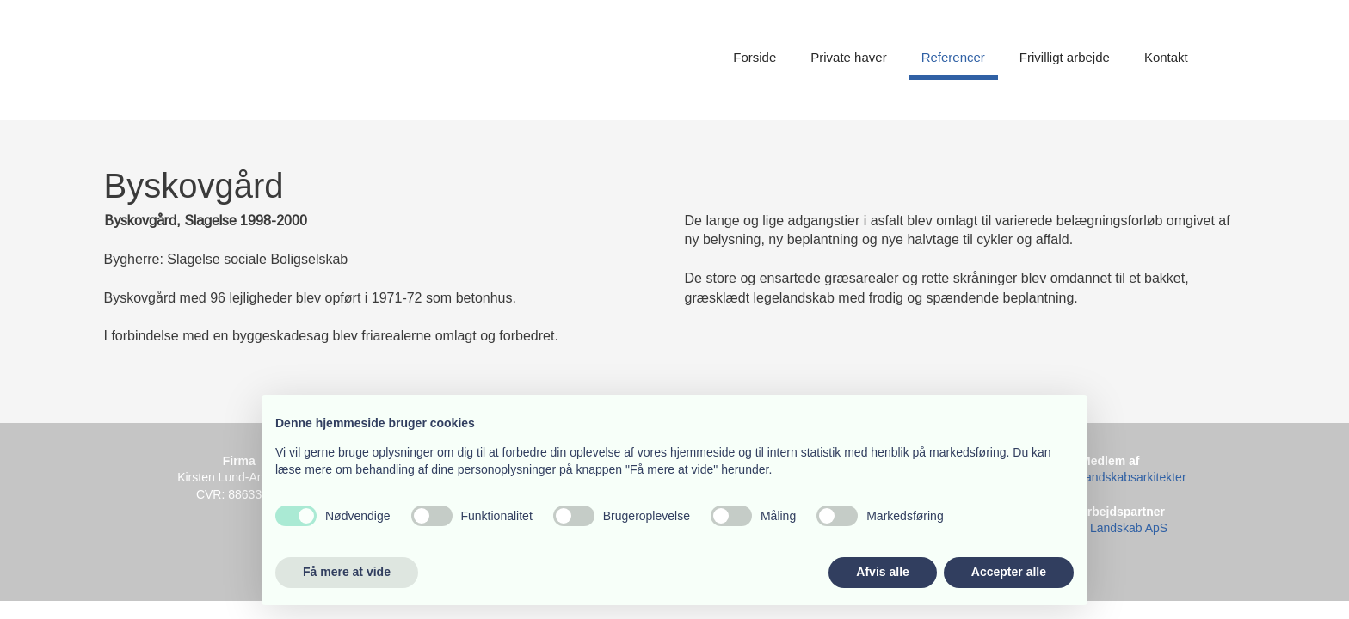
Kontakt (1166, 57)
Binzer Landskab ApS (1109, 528)
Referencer (953, 57)
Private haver (848, 57)
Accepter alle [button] (1008, 572)
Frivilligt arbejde (1064, 57)
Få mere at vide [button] (347, 572)
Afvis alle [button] (882, 572)
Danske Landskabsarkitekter (1110, 477)
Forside (754, 57)
